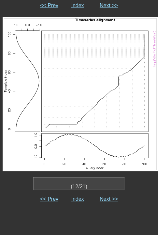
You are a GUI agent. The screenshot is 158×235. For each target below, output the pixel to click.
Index (77, 5)
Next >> (109, 5)
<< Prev (49, 5)
